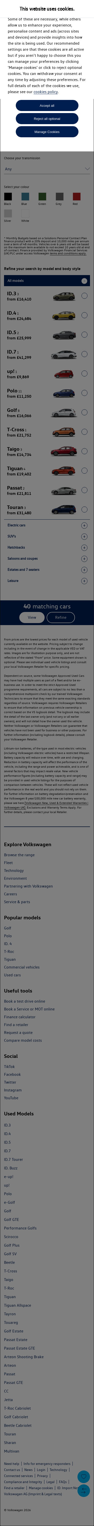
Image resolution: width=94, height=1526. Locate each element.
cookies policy (46, 91)
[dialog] (47, 763)
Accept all (47, 106)
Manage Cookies (46, 132)
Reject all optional (47, 119)
